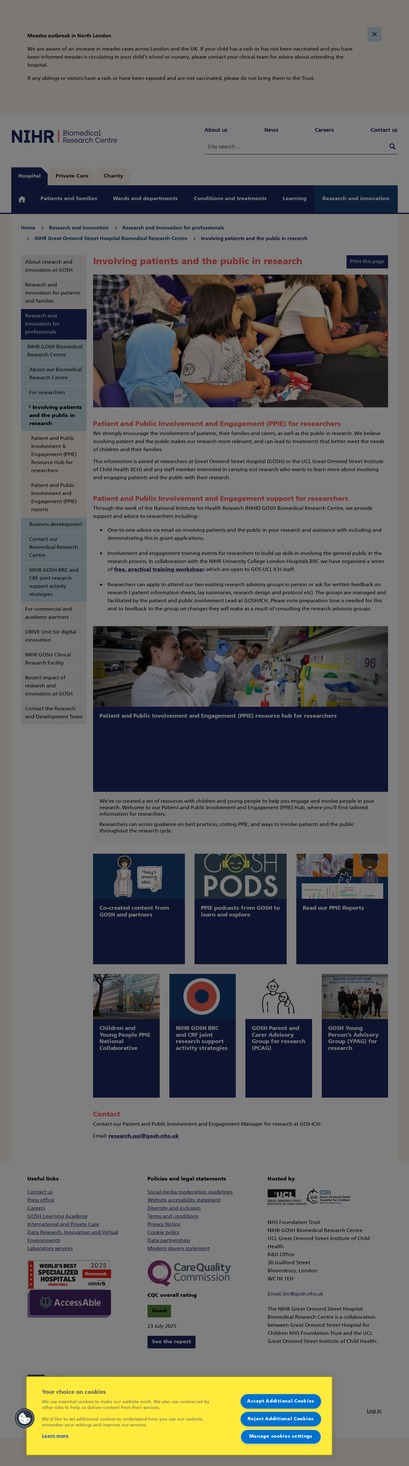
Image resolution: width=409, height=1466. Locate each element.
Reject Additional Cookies (281, 1418)
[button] (24, 1418)
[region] (179, 1416)
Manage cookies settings (280, 1436)
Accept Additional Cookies (280, 1401)
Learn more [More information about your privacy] (55, 1436)
